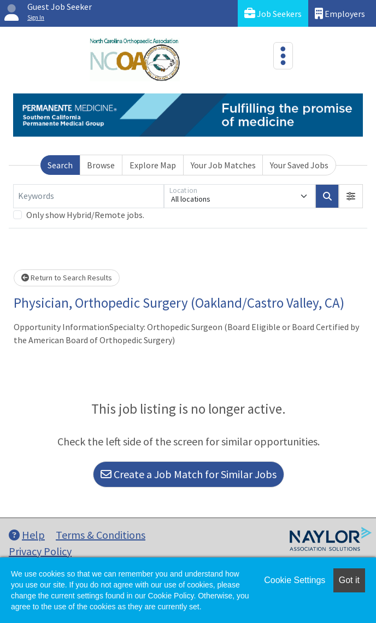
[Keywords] (88, 196)
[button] (351, 196)
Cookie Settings (294, 580)
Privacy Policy (40, 551)
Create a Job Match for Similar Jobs (189, 474)
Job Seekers (273, 13)
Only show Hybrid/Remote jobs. (85, 214)
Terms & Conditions (100, 535)
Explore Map (153, 165)
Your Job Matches (223, 165)
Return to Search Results (66, 278)
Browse (101, 165)
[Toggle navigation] (283, 55)
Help (27, 535)
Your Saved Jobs (299, 165)
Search (60, 165)
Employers (340, 13)
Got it (349, 580)
